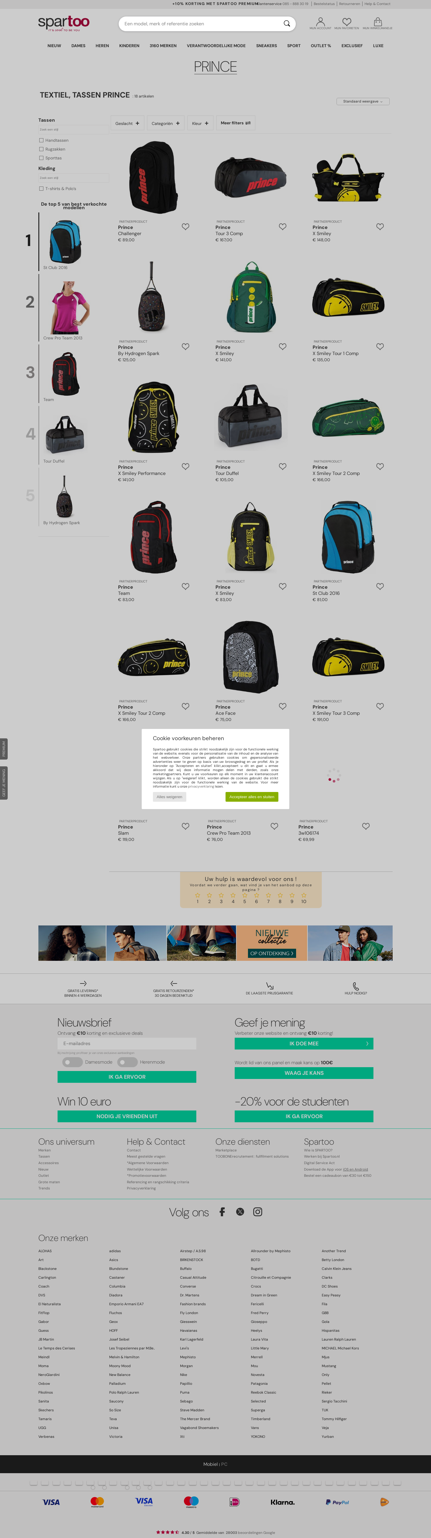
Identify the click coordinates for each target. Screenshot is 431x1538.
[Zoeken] (287, 23)
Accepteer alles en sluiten (251, 797)
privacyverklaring (201, 786)
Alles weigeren (169, 797)
